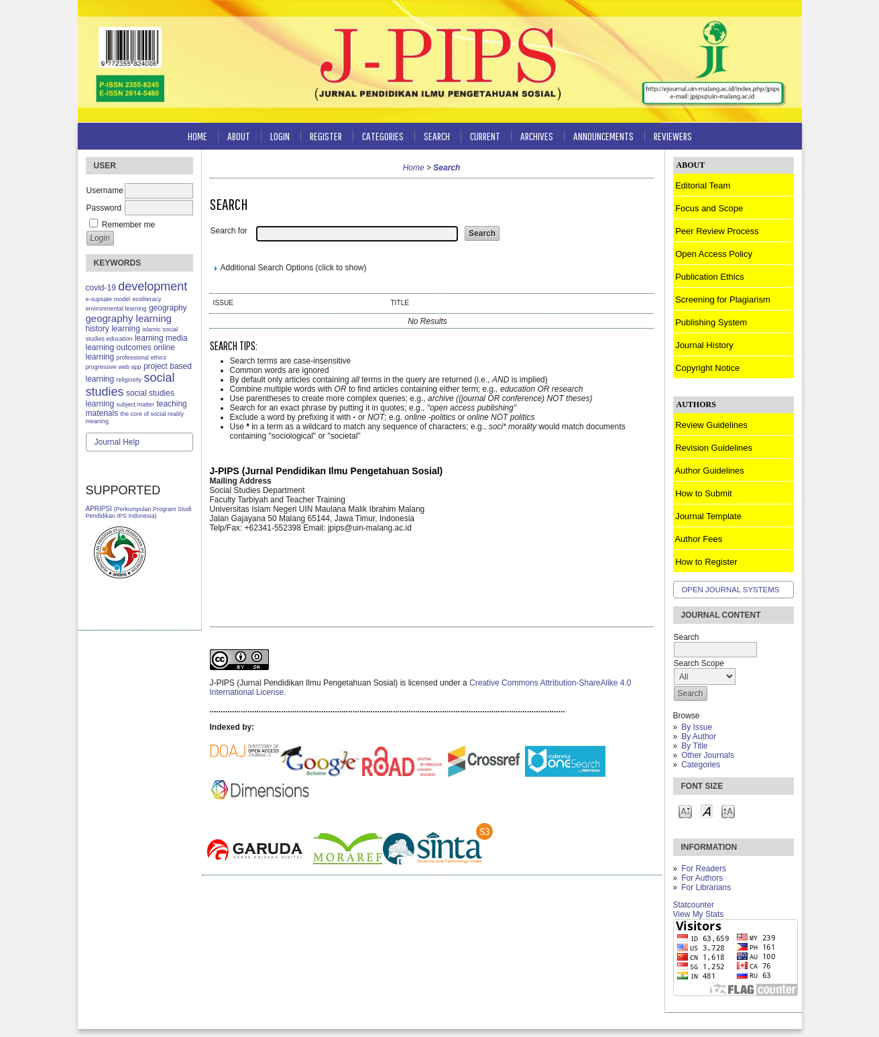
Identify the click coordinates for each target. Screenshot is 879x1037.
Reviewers (673, 135)
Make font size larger (728, 810)
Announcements (603, 135)
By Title (694, 746)
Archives (536, 135)
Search (437, 135)
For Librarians (706, 887)
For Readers (703, 868)
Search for (229, 230)
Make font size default (706, 810)
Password (104, 208)
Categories (700, 764)
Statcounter (693, 905)
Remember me (128, 224)
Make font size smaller (685, 810)
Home (197, 135)
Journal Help (117, 442)
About (238, 135)
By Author (698, 736)
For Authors (702, 878)
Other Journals (707, 755)
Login (280, 135)
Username (104, 190)
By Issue (696, 727)
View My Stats (698, 914)
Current (485, 135)
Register (326, 135)
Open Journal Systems (731, 590)
